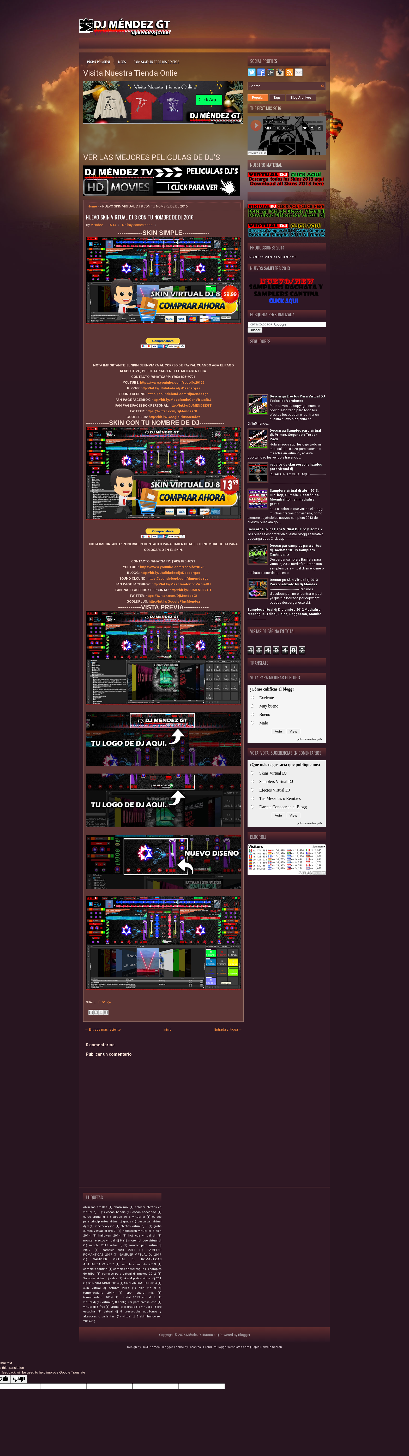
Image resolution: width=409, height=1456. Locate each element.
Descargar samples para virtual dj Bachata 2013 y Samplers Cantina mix (296, 550)
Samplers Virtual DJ (276, 781)
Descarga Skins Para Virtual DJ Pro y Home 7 (285, 529)
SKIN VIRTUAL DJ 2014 (140, 1283)
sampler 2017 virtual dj (105, 1245)
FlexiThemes (151, 1347)
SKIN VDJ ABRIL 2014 (103, 1283)
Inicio (168, 1029)
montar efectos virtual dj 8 (102, 1240)
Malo (263, 723)
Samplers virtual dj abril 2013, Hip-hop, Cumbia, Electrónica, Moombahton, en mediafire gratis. (295, 497)
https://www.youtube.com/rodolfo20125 (172, 382)
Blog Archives (301, 97)
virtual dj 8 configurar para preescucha (129, 1302)
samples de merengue (128, 1269)
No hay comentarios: (137, 225)
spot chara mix (140, 1292)
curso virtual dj (94, 1217)
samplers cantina (95, 1269)
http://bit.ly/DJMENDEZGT (191, 405)
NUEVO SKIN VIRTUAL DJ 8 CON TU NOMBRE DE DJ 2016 (140, 217)
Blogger (244, 1335)
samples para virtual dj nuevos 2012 (129, 1273)
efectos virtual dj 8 (134, 1226)
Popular (258, 97)
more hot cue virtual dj (144, 1240)
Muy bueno (268, 706)
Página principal (98, 61)
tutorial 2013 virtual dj (138, 1297)
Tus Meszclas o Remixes (280, 798)
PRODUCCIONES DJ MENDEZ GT (272, 257)
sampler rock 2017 (119, 1250)
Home (92, 206)
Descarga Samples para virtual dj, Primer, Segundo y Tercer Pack (295, 435)
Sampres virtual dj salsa (100, 1278)
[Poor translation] (19, 1379)
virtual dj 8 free (94, 1307)
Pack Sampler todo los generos (156, 61)
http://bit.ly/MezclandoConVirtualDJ (181, 400)
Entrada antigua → (228, 1029)
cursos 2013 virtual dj (128, 1217)
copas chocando (144, 1212)
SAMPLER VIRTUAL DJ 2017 (140, 1254)
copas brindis (115, 1212)
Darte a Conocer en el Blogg (283, 807)
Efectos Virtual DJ (274, 790)
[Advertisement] (269, 24)
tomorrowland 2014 (98, 1297)
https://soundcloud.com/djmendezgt (177, 394)
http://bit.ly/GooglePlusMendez (174, 417)
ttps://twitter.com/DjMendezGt (172, 411)
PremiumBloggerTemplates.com (226, 1347)
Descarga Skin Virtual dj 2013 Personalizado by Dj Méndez (294, 582)
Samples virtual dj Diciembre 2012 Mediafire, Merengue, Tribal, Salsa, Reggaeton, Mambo (285, 612)
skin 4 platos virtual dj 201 (142, 1278)
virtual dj (89, 1302)
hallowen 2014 (109, 1235)
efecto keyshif (105, 1226)
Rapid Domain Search (267, 1347)
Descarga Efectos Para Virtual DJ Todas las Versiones (297, 398)
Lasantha (195, 1347)
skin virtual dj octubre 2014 (106, 1288)
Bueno (264, 714)
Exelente (266, 698)
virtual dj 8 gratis (123, 1307)
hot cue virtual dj (141, 1235)
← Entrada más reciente (103, 1029)
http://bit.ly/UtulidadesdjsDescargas (170, 388)
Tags (277, 97)
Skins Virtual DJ (273, 773)
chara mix (121, 1207)
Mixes (122, 61)
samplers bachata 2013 (138, 1264)
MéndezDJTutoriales (201, 1335)
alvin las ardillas (95, 1207)
